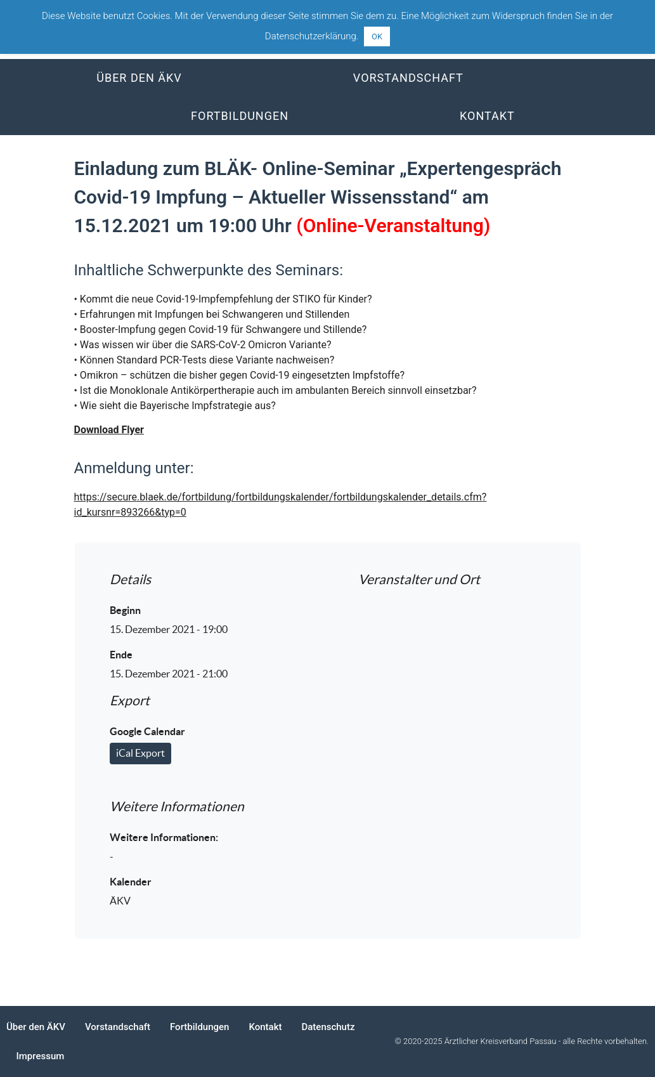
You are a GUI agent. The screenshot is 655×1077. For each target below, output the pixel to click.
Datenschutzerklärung (310, 36)
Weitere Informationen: (164, 837)
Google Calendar (147, 731)
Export (130, 700)
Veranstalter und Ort (419, 579)
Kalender (131, 882)
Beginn (125, 610)
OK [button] (377, 36)
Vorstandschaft (408, 77)
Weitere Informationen (177, 806)
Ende (121, 654)
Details (130, 579)
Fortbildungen (240, 115)
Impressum (40, 1056)
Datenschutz (327, 1027)
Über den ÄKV (139, 77)
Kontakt (487, 115)
